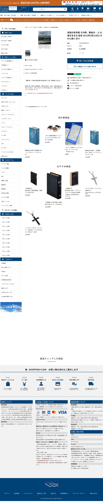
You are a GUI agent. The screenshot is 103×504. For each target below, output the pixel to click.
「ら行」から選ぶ (6, 251)
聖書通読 (3, 189)
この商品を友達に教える (75, 80)
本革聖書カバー (5, 65)
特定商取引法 (64, 493)
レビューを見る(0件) (74, 85)
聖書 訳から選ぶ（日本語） (8, 15)
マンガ (3, 172)
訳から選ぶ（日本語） (6, 36)
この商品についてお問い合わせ (85, 66)
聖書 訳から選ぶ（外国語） (29, 15)
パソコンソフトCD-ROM (7, 152)
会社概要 (3, 263)
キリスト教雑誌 (44, 20)
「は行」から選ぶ (6, 238)
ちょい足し (77, 20)
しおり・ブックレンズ (6, 127)
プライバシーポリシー (79, 493)
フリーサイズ (4, 73)
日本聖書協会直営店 (6, 279)
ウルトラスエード (5, 81)
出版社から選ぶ (85, 15)
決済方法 (53, 493)
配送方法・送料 (41, 493)
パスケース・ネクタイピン (7, 114)
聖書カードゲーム (5, 110)
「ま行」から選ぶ (6, 243)
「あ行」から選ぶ (6, 218)
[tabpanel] (44, 40)
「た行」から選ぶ (6, 230)
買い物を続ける (73, 83)
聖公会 (85, 20)
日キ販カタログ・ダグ (6, 292)
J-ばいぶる (25, 20)
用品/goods (4, 156)
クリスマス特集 (5, 197)
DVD (2, 143)
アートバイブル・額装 (6, 205)
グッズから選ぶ (60, 15)
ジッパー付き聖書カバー (7, 77)
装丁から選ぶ (4, 49)
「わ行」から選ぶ (6, 255)
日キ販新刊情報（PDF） (7, 296)
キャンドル (4, 97)
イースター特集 (5, 164)
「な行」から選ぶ (6, 234)
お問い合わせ (93, 493)
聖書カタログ (4, 288)
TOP (26, 27)
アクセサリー (34, 20)
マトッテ (18, 20)
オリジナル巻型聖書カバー (7, 61)
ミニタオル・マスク (6, 118)
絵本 (62, 20)
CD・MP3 (3, 147)
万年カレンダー (5, 106)
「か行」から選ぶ (6, 222)
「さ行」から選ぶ (6, 226)
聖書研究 (3, 184)
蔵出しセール (69, 20)
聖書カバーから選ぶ (46, 15)
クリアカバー (4, 86)
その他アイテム (73, 15)
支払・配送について (6, 267)
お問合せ (3, 271)
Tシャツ (3, 122)
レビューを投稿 (73, 88)
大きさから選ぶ (5, 45)
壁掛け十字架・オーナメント (8, 102)
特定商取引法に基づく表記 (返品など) (79, 78)
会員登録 (16, 493)
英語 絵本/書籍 (5, 193)
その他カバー (4, 90)
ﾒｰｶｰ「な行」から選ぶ (36, 27)
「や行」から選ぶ (6, 247)
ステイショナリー (5, 139)
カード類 (3, 135)
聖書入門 (91, 20)
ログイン (6, 493)
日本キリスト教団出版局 (51, 27)
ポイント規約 (4, 275)
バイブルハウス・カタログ (7, 284)
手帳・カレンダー (5, 201)
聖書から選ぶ (4, 53)
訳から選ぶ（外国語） (6, 40)
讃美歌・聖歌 (4, 180)
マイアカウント (28, 493)
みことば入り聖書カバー (7, 69)
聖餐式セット (54, 20)
